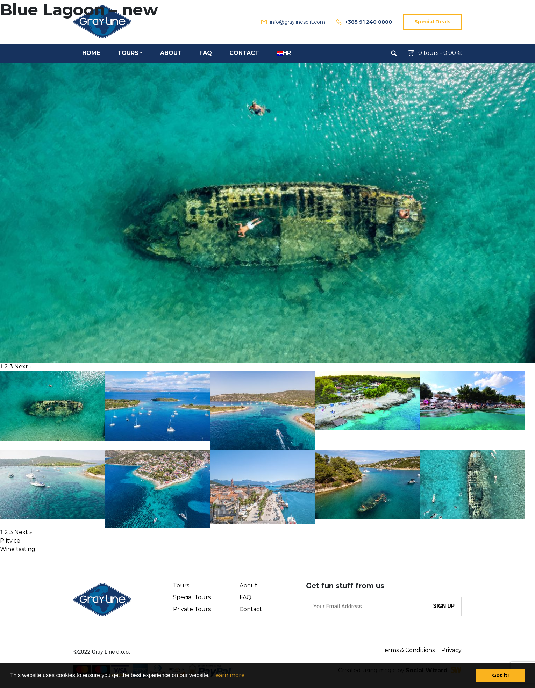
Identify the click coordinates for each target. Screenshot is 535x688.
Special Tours (192, 597)
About (248, 585)
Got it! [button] (500, 675)
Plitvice (10, 540)
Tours (181, 585)
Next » (23, 366)
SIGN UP (444, 606)
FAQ (245, 597)
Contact (251, 609)
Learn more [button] (228, 675)
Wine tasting (17, 549)
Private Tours (192, 609)
